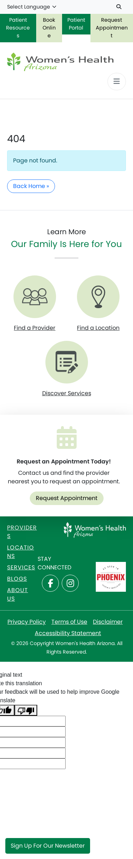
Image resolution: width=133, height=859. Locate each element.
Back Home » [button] (31, 186)
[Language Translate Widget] (32, 7)
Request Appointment (67, 498)
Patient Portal (76, 23)
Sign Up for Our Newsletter (48, 846)
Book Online (49, 27)
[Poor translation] (26, 710)
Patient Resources (18, 27)
